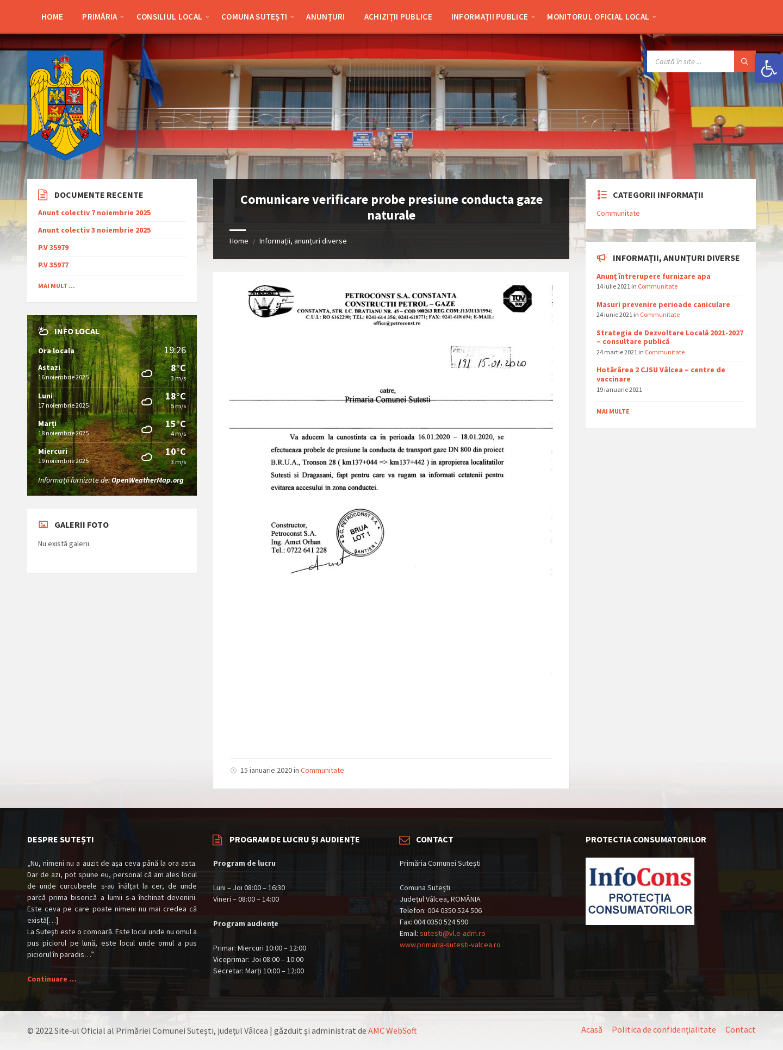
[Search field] (701, 61)
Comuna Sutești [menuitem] (254, 16)
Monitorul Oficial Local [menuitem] (598, 16)
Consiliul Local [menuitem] (169, 16)
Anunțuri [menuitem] (325, 16)
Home (238, 241)
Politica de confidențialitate (664, 1029)
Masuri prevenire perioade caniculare (663, 304)
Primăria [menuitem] (99, 16)
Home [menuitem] (52, 16)
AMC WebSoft (392, 1030)
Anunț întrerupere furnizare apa (653, 276)
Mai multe (613, 411)
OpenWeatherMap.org (147, 480)
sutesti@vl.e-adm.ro (453, 933)
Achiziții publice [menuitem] (398, 16)
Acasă (591, 1029)
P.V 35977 (53, 265)
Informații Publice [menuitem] (489, 16)
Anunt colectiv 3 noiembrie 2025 (94, 230)
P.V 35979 (53, 247)
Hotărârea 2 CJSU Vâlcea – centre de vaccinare (660, 374)
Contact (740, 1029)
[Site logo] (65, 157)
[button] (769, 68)
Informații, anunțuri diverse (303, 241)
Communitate (322, 770)
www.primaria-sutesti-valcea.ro (450, 944)
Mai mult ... (56, 286)
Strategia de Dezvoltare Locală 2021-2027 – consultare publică (669, 337)
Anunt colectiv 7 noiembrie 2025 (94, 212)
